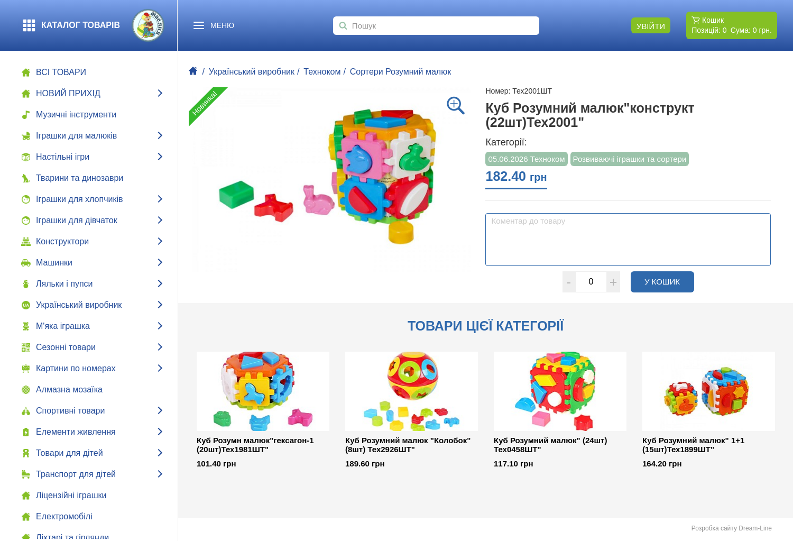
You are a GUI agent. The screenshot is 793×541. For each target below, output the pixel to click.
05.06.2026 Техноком (526, 158)
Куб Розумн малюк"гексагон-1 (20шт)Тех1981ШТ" (255, 445)
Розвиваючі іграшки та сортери (630, 158)
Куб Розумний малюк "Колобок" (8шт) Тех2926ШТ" (408, 445)
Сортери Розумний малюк (400, 71)
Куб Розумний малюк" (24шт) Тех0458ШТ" (550, 445)
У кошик (669, 281)
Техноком (321, 71)
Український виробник (251, 71)
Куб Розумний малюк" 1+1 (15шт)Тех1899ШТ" (693, 445)
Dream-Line (755, 528)
